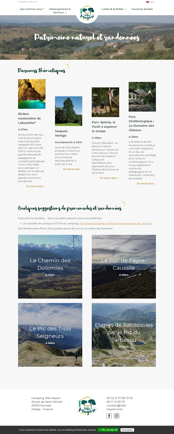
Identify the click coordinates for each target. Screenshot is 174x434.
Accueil (87, 12)
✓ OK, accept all (108, 430)
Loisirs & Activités (113, 9)
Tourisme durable (142, 9)
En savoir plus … (36, 186)
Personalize (127, 430)
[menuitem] (32, 16)
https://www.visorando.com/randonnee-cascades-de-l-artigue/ (115, 223)
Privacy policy (146, 430)
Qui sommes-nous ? (32, 9)
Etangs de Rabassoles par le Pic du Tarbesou (124, 332)
